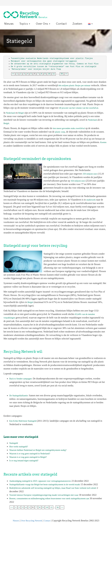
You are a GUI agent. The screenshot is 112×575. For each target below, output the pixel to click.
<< (13, 72)
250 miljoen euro (91, 171)
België (22, 110)
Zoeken (77, 21)
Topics (24, 21)
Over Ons (43, 21)
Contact (61, 21)
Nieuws (9, 21)
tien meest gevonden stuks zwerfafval (70, 126)
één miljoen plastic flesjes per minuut (75, 83)
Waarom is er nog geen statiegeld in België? (29, 455)
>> (66, 72)
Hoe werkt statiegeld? (19, 444)
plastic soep (60, 129)
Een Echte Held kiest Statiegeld (24, 419)
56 (59, 505)
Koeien (7, 143)
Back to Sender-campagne (21, 376)
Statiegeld (14, 441)
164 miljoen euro (78, 178)
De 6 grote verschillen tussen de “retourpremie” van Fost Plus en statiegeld (53, 64)
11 (53, 72)
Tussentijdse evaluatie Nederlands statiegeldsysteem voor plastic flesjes (52, 56)
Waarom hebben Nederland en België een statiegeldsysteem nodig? (40, 448)
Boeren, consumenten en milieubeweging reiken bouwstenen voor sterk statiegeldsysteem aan (53, 496)
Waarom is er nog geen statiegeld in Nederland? (31, 451)
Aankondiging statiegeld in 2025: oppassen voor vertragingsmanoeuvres (43, 479)
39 (62, 72)
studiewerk (91, 197)
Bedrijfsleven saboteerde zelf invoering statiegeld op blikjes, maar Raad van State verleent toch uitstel (57, 486)
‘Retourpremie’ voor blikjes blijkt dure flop (36, 67)
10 (49, 72)
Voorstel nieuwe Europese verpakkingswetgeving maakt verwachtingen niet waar (47, 493)
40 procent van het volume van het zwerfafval (80, 106)
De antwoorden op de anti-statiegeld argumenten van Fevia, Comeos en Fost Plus (55, 62)
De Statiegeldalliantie (19, 393)
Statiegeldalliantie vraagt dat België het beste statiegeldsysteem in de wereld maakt (48, 482)
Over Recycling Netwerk (31, 518)
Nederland (11, 110)
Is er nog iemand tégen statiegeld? (25, 458)
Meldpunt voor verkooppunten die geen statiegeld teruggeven (44, 59)
